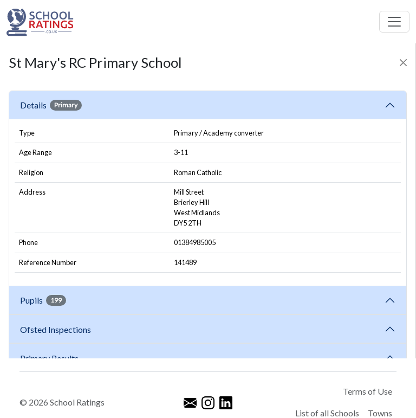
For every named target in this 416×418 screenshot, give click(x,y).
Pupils (43, 300)
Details (51, 105)
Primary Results (49, 358)
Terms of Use (367, 391)
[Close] (403, 62)
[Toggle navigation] (394, 22)
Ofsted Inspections (57, 329)
